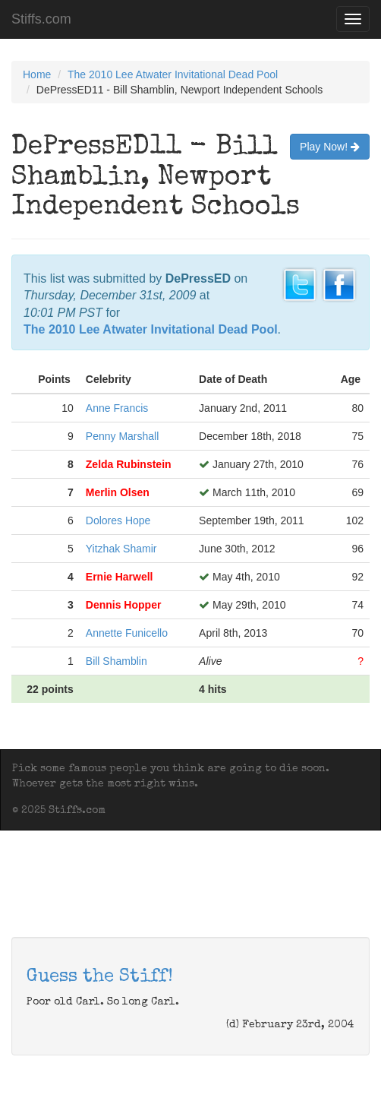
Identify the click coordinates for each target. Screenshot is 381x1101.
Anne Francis (117, 408)
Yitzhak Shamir (121, 549)
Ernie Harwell (119, 577)
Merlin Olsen (118, 492)
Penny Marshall (122, 436)
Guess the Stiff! (100, 977)
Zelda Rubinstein (129, 464)
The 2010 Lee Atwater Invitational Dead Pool (173, 74)
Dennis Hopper (124, 605)
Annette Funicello (127, 633)
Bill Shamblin (116, 661)
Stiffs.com (41, 19)
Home (37, 74)
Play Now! (330, 147)
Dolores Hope (118, 520)
